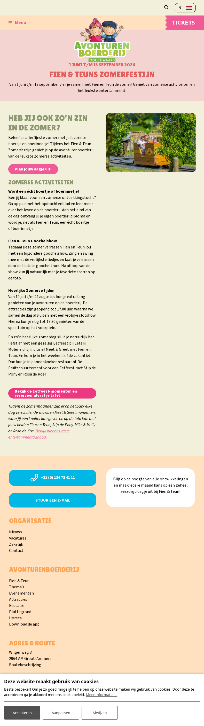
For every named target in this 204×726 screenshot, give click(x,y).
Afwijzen (99, 712)
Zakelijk (16, 544)
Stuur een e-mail (52, 500)
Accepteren (22, 712)
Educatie (16, 605)
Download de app (24, 624)
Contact (16, 550)
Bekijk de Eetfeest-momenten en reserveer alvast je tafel (46, 393)
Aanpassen (61, 712)
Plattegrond (20, 612)
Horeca (15, 618)
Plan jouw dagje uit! (33, 169)
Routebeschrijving (25, 665)
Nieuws (15, 532)
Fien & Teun (19, 581)
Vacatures (17, 538)
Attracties (18, 599)
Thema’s (16, 587)
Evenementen (21, 593)
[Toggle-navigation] (17, 23)
